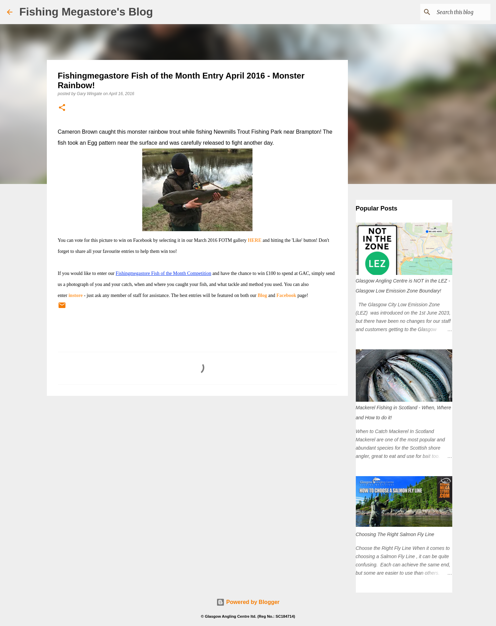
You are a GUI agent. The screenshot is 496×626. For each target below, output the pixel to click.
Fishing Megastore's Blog (86, 12)
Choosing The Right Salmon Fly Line (395, 534)
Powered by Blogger (247, 602)
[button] (62, 108)
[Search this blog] (454, 12)
